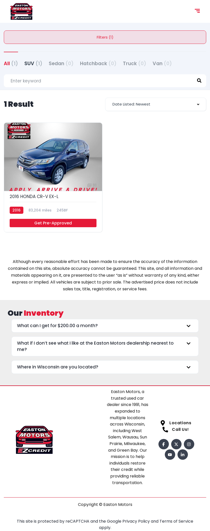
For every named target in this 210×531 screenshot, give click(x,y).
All (11, 63)
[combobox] (155, 104)
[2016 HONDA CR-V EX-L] (53, 177)
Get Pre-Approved (53, 223)
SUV (33, 63)
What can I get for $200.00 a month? (57, 326)
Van (162, 63)
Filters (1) (105, 37)
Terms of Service (176, 521)
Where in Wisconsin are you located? (57, 367)
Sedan (61, 63)
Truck (134, 63)
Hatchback (98, 63)
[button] (105, 325)
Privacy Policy (136, 521)
